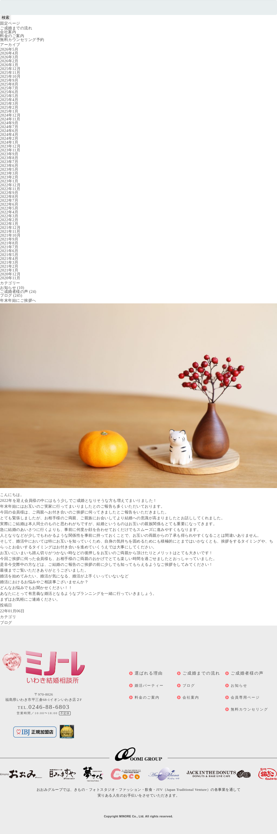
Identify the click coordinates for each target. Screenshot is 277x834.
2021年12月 (10, 228)
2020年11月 (10, 278)
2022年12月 (10, 185)
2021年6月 (9, 251)
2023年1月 (9, 181)
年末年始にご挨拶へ (18, 300)
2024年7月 (9, 127)
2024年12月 (10, 115)
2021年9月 (9, 239)
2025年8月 (9, 84)
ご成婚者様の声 (14, 292)
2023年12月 (10, 146)
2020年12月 (10, 274)
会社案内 (8, 32)
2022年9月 (9, 193)
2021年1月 (9, 270)
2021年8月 (9, 243)
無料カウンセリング (249, 709)
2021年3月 (9, 262)
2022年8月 (9, 197)
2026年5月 (9, 49)
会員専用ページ (245, 697)
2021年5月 (9, 255)
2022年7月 (9, 200)
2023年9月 (9, 154)
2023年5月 (9, 169)
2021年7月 (9, 247)
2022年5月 (9, 208)
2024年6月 (9, 131)
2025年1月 (9, 111)
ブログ (6, 295)
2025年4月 (9, 100)
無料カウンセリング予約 (22, 40)
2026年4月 (9, 53)
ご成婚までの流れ (16, 28)
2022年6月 (9, 204)
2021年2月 (9, 266)
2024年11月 (10, 119)
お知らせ (8, 288)
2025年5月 (9, 96)
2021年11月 (10, 231)
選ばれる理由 (149, 673)
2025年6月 (9, 92)
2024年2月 (9, 138)
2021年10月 (10, 235)
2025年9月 (9, 80)
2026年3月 (9, 57)
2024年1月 (9, 142)
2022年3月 (9, 216)
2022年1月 (9, 224)
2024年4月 (9, 135)
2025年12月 (10, 69)
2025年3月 (9, 104)
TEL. (44, 707)
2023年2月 (9, 177)
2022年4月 (9, 212)
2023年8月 (9, 158)
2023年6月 (9, 166)
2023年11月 (10, 150)
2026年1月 (9, 65)
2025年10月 (10, 76)
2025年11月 (10, 73)
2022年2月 (9, 220)
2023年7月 (9, 162)
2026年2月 (9, 61)
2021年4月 (9, 259)
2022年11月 (10, 189)
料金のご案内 (12, 36)
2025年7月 (9, 88)
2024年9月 (9, 123)
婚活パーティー (149, 685)
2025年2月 (9, 107)
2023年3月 (9, 173)
